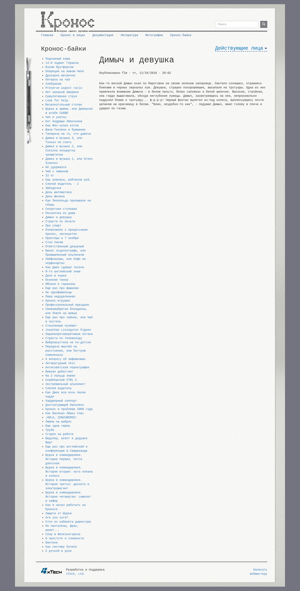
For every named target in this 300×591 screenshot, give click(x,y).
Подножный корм (57, 58)
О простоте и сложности (64, 538)
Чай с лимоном (56, 171)
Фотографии (154, 35)
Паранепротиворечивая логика (69, 334)
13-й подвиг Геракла (62, 63)
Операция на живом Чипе (64, 71)
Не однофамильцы (58, 292)
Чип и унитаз (55, 117)
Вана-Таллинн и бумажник (65, 129)
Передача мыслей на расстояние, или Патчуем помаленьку (65, 351)
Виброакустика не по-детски (68, 342)
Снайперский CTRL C (61, 380)
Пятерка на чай (57, 79)
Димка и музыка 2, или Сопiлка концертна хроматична (63, 150)
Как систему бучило (61, 546)
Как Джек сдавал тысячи (64, 267)
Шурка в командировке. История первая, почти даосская (63, 459)
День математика (58, 192)
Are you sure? (56, 517)
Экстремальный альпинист (65, 384)
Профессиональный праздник (67, 305)
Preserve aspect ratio (63, 88)
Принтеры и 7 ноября (62, 238)
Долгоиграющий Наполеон (64, 405)
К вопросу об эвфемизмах (65, 359)
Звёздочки (53, 188)
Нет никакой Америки (62, 92)
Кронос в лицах (73, 35)
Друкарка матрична (60, 75)
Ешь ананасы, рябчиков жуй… (68, 179)
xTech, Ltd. (75, 574)
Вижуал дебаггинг (59, 371)
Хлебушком (53, 84)
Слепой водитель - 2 (62, 184)
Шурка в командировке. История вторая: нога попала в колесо (69, 472)
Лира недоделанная (60, 296)
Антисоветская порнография (67, 367)
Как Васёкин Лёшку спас (64, 413)
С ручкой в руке (58, 551)
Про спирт (53, 225)
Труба (49, 430)
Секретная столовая (61, 209)
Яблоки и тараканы (60, 284)
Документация (102, 35)
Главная (47, 35)
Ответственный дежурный (64, 246)
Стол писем (54, 242)
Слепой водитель (58, 388)
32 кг (49, 175)
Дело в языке (55, 275)
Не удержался (55, 167)
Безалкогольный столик (63, 104)
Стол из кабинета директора (68, 521)
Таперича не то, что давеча (68, 134)
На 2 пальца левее (60, 375)
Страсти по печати (60, 221)
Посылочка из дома (60, 213)
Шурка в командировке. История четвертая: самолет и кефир (68, 497)
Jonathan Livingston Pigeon (68, 330)
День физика (55, 196)
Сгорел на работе (59, 434)
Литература (129, 35)
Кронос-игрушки (57, 300)
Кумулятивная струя (61, 96)
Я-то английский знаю (62, 271)
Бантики (51, 542)
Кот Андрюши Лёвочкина (63, 121)
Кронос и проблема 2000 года (69, 409)
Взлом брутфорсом (59, 67)
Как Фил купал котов (62, 125)
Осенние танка (56, 280)
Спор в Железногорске (62, 534)
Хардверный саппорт (61, 400)
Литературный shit (60, 363)
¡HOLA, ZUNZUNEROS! (61, 417)
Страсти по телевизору (63, 338)
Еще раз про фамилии (62, 288)
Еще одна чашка (57, 426)
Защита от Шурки (58, 513)
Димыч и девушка (58, 217)
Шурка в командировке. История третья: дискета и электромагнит (67, 484)
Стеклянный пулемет (61, 325)
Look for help (56, 100)
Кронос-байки (180, 35)
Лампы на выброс (58, 421)
